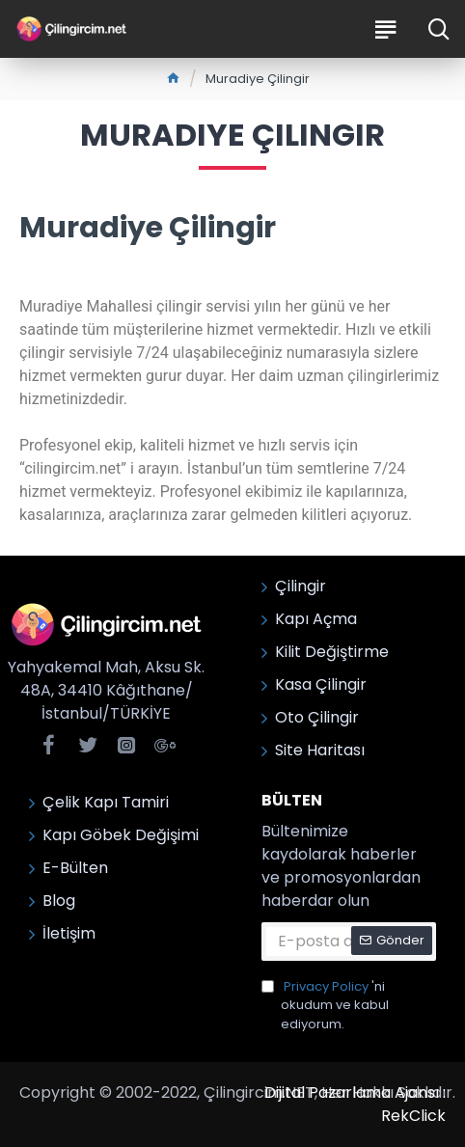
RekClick (413, 1116)
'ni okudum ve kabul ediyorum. (325, 1005)
